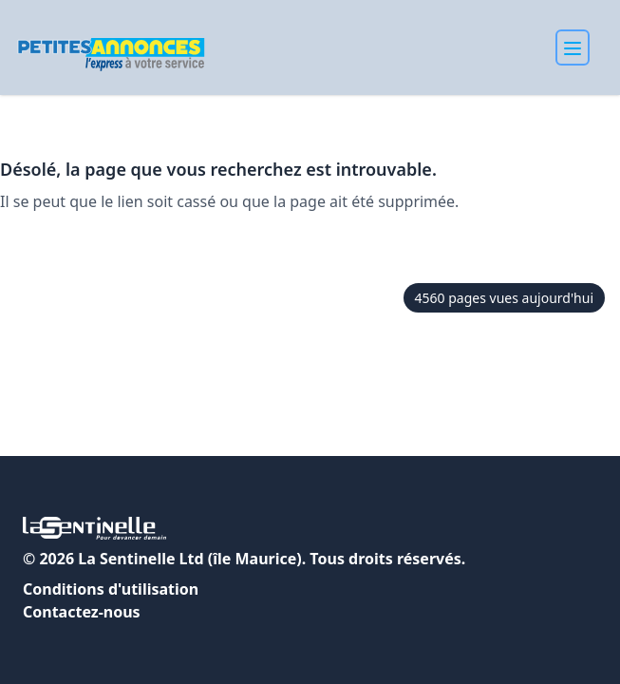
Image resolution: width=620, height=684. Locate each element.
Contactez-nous (82, 611)
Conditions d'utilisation (110, 589)
